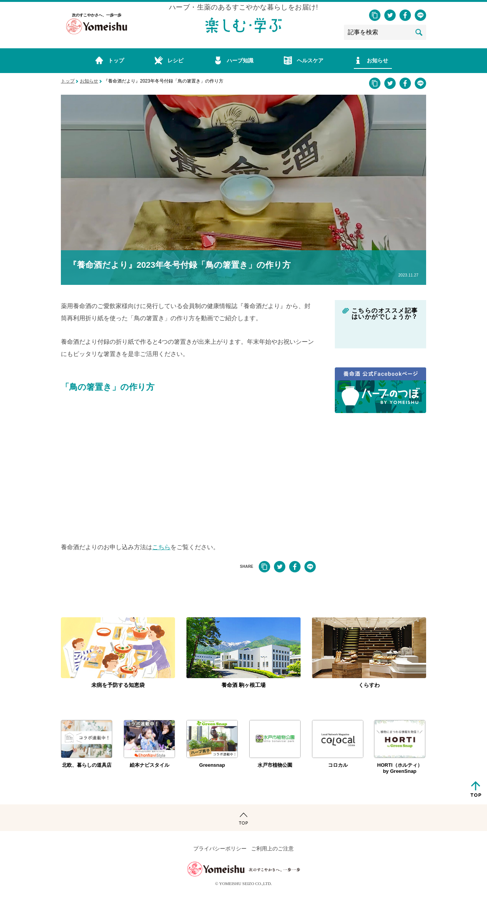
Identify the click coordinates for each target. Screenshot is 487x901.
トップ (68, 81)
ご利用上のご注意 (272, 849)
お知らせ (89, 81)
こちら (161, 547)
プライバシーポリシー (220, 849)
